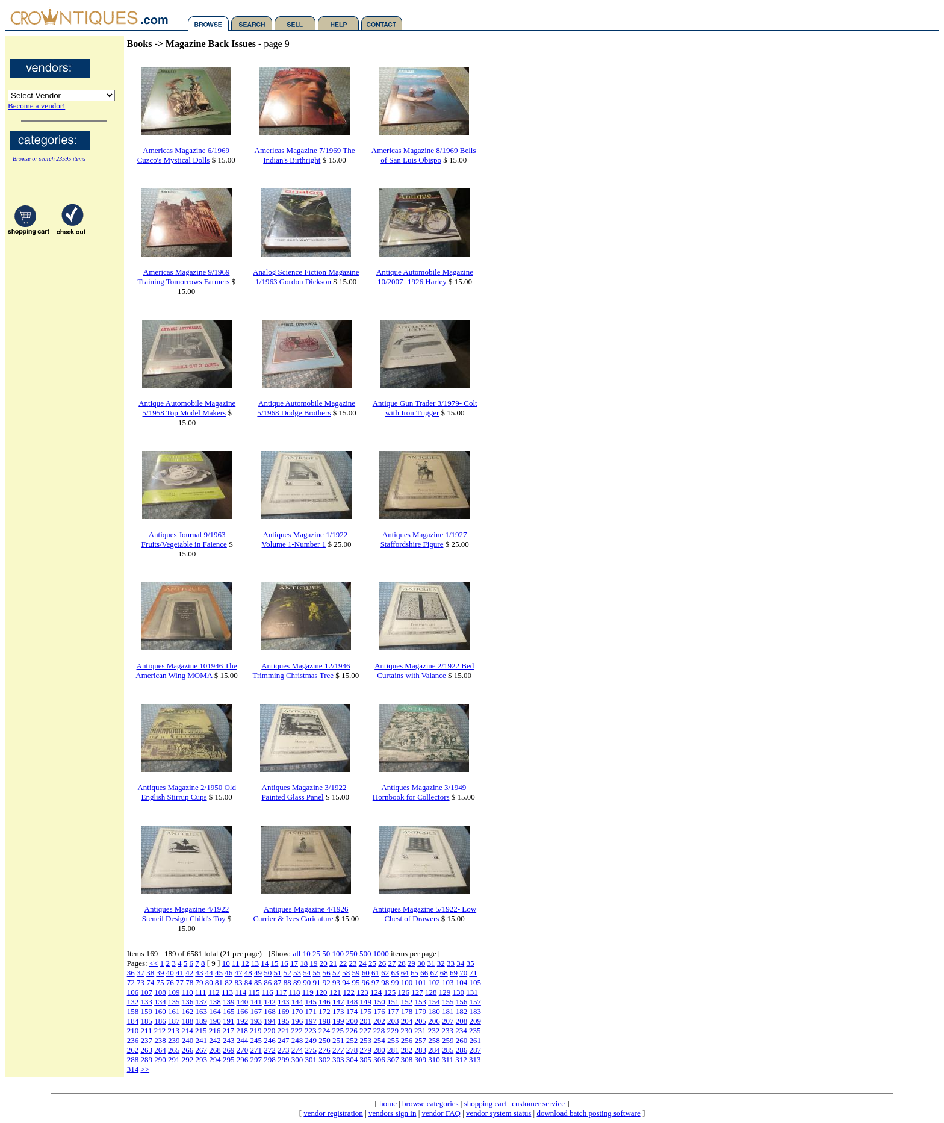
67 (434, 972)
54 (307, 972)
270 (243, 1049)
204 (407, 1020)
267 (201, 1049)
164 (215, 1011)
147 (338, 1001)
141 (256, 1001)
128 (431, 992)
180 (434, 1011)
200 (352, 1020)
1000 (381, 953)
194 (270, 1020)
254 (379, 1040)
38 (150, 972)
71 (473, 972)
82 (228, 982)
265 (174, 1049)
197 (311, 1020)
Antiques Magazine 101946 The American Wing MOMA (186, 670)
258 (434, 1040)
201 (365, 1020)
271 (256, 1049)
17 (294, 963)
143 (284, 1001)
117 (281, 992)
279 (365, 1049)
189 (201, 1020)
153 (420, 1001)
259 (448, 1040)
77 (180, 982)
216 (215, 1030)
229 (393, 1030)
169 (284, 1011)
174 (352, 1011)
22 (343, 963)
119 (308, 992)
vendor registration (333, 1113)
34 (460, 963)
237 (146, 1040)
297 (256, 1059)
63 (395, 972)
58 (346, 972)
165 (229, 1011)
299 (284, 1059)
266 (188, 1049)
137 (201, 1001)
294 (215, 1059)
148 (352, 1001)
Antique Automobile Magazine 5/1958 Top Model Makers (186, 408)
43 (199, 972)
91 (316, 982)
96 (366, 982)
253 (365, 1040)
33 (451, 963)
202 (379, 1020)
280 (379, 1049)
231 (420, 1030)
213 (173, 1030)
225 (338, 1030)
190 (215, 1020)
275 (311, 1049)
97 (375, 982)
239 (174, 1040)
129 (445, 992)
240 (188, 1040)
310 (434, 1059)
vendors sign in (392, 1113)
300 (297, 1059)
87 (277, 982)
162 (188, 1011)
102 (434, 982)
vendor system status (498, 1113)
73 (140, 982)
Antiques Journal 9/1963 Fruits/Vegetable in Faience (184, 539)
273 (284, 1049)
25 (316, 953)
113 (227, 992)
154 (434, 1001)
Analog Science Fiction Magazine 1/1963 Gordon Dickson (306, 276)
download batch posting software (588, 1113)
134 (160, 1001)
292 (188, 1059)
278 (352, 1049)
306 (379, 1059)
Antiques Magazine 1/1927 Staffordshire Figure (423, 539)
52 (287, 972)
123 (362, 992)
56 (327, 972)
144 (297, 1001)
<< (153, 963)
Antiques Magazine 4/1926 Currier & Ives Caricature (300, 913)
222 (297, 1030)
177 (393, 1011)
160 (160, 1011)
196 (297, 1020)
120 (321, 992)
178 (407, 1011)
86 (268, 982)
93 (336, 982)
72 (131, 982)
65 (414, 972)
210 (133, 1030)
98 (385, 982)
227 (365, 1030)
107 (146, 992)
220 (270, 1030)
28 (402, 963)
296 (243, 1059)
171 (311, 1011)
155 (448, 1001)
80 (209, 982)
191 (229, 1020)
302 (324, 1059)
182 (462, 1011)
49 (258, 972)
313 (475, 1059)
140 (243, 1001)
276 (324, 1049)
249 (311, 1040)
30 (421, 963)
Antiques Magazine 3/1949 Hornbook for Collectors (419, 792)
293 (201, 1059)
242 (215, 1040)
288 (133, 1059)
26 (382, 963)
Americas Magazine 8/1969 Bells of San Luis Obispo (423, 155)
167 (256, 1011)
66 (424, 972)
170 (297, 1011)
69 (454, 972)
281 (393, 1049)
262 (133, 1049)
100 (338, 953)
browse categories (430, 1103)
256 (407, 1040)
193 (256, 1020)
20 (324, 963)
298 (270, 1059)
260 (462, 1040)
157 (475, 1001)
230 (406, 1030)
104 (462, 982)
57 (336, 972)
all (296, 953)
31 (431, 963)
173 (338, 1011)
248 (297, 1040)
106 (133, 992)
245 (256, 1040)
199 (338, 1020)
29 (411, 963)
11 (236, 963)
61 (375, 972)
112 (214, 992)
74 (150, 982)
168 (270, 1011)
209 (475, 1020)
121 (335, 992)
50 (326, 953)
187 (174, 1020)
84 (248, 982)
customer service (538, 1103)
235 (475, 1030)
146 (324, 1001)
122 (349, 992)
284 (434, 1049)
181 (448, 1011)
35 (470, 963)
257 (420, 1040)
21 (333, 963)
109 (174, 992)
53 (297, 972)
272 (270, 1049)
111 (200, 992)
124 (376, 992)
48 (248, 972)
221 (283, 1030)
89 (297, 982)
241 (201, 1040)
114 (240, 992)
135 (174, 1001)
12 (245, 963)
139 (229, 1001)
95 (355, 982)
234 (461, 1030)
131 (472, 992)
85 (258, 982)
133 (146, 1001)
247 (284, 1040)
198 (324, 1020)
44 (209, 972)
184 (133, 1020)
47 (238, 972)
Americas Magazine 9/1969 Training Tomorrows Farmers (183, 276)
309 (420, 1059)
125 (390, 992)
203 (393, 1020)
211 (146, 1030)
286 (462, 1049)
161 (174, 1011)
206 (434, 1020)
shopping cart (485, 1103)
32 (441, 963)
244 (243, 1040)
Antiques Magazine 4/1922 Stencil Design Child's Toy (185, 913)
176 (379, 1011)
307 (393, 1059)
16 (284, 963)
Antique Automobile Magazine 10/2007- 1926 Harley (424, 276)
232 (434, 1030)
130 (458, 992)
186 (160, 1020)
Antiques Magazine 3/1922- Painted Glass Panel (305, 792)
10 (307, 953)
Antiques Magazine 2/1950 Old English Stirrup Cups (186, 792)
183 (475, 1011)
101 (420, 982)
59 (355, 972)
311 (447, 1059)
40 (170, 972)
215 (201, 1030)
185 (146, 1020)
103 (448, 982)
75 (160, 982)
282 (407, 1049)
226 (352, 1030)
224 (324, 1030)
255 (393, 1040)
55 (316, 972)
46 (228, 972)
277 (338, 1049)
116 (267, 992)
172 (324, 1011)
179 (420, 1011)
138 (215, 1001)
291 (174, 1059)
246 (270, 1040)
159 (146, 1011)
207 (448, 1020)
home (388, 1103)
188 (188, 1020)
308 (407, 1059)
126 (403, 992)
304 (352, 1059)
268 (215, 1049)
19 (313, 963)
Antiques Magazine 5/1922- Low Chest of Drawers (424, 913)
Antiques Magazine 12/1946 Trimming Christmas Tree (301, 670)
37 (140, 972)
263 (146, 1049)
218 (242, 1030)
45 (219, 972)
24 (363, 963)
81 (219, 982)
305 (365, 1059)
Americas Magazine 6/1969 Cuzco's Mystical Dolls (183, 155)
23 (352, 963)
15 (274, 963)
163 (201, 1011)
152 (407, 1001)
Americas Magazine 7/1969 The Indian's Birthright (305, 155)
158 (133, 1011)
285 (448, 1049)
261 (475, 1040)
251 (338, 1040)
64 (405, 972)
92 (327, 982)
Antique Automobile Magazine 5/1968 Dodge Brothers (306, 408)
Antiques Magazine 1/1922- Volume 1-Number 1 (306, 539)
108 (160, 992)
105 (475, 982)
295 (229, 1059)
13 (255, 963)
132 (133, 1001)
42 (189, 972)
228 (379, 1030)
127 (417, 992)
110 (187, 992)
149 (365, 1001)
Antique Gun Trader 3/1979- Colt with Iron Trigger (425, 408)
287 (475, 1049)
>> (144, 1069)
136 (188, 1001)
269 (229, 1049)
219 (256, 1030)
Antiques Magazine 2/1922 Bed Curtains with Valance (424, 670)
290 (160, 1059)
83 (238, 982)
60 (366, 972)
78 (189, 982)
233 (447, 1030)
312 (461, 1059)
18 (304, 963)
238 (160, 1040)
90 (307, 982)
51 (277, 972)
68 (444, 972)
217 (228, 1030)
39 (160, 972)
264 (160, 1049)
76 (170, 982)
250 (352, 953)
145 (311, 1001)
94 (346, 982)
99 (395, 982)
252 (352, 1040)
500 (365, 953)
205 (420, 1020)
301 (311, 1059)
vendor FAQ (441, 1113)
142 (270, 1001)
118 (294, 992)
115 (254, 992)
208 (462, 1020)
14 (265, 963)
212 (160, 1030)
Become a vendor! (36, 105)
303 (338, 1059)
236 (133, 1040)
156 (462, 1001)
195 (284, 1020)
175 (365, 1011)
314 (133, 1069)
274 (297, 1049)
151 (393, 1001)
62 (385, 972)
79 (199, 982)
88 (287, 982)
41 (180, 972)
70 (463, 972)
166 (243, 1011)
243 (229, 1040)
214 (187, 1030)
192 (243, 1020)
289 (146, 1059)
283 (420, 1049)
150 (379, 1001)
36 (131, 972)
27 (392, 963)
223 (311, 1030)
